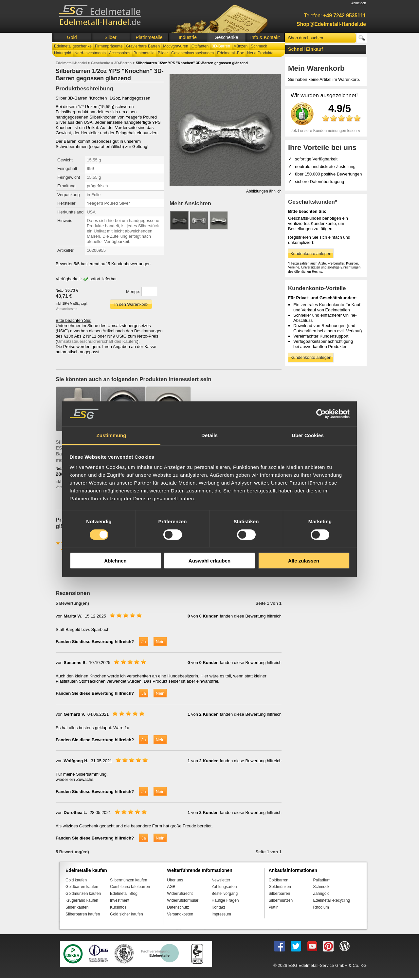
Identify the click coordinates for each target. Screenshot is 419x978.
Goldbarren (278, 880)
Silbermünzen (280, 900)
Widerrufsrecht (180, 893)
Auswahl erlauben (209, 560)
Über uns (175, 880)
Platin (273, 907)
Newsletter (220, 880)
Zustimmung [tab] (111, 435)
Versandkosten (66, 309)
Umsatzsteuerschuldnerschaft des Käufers (97, 341)
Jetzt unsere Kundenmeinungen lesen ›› (325, 130)
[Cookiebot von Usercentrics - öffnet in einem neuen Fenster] (321, 414)
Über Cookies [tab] (308, 435)
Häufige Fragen (225, 900)
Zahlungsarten (224, 886)
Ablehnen (115, 560)
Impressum (221, 914)
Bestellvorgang (224, 893)
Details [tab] (209, 435)
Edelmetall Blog (123, 893)
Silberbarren (279, 893)
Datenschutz (178, 907)
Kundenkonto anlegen (310, 253)
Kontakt (218, 907)
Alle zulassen (303, 560)
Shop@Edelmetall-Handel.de (331, 24)
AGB (171, 886)
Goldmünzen (279, 886)
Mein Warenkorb (316, 68)
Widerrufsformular (182, 900)
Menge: (133, 291)
